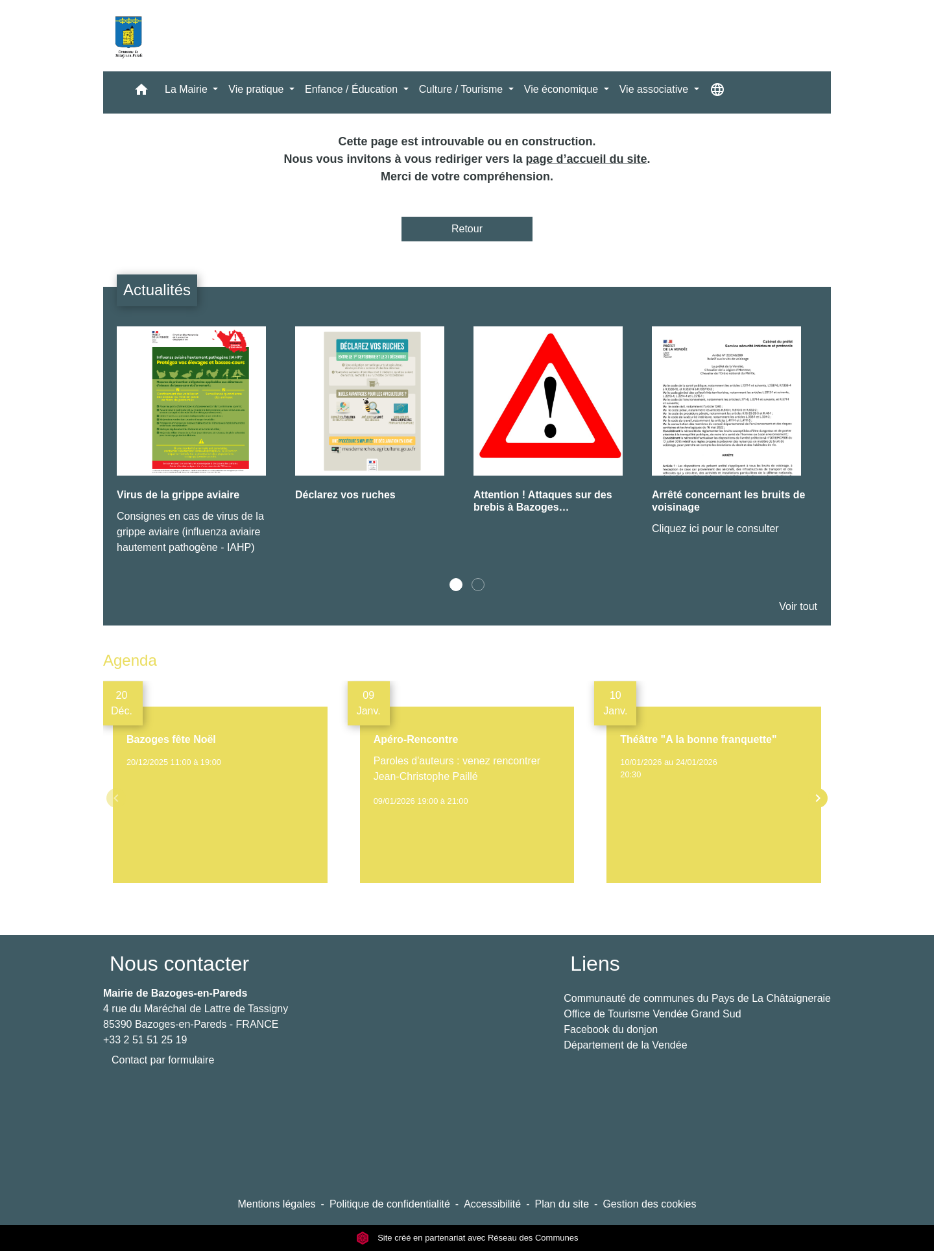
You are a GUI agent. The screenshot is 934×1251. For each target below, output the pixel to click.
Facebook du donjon (611, 1029)
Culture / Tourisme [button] (462, 89)
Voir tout (798, 606)
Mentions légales (276, 1203)
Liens (595, 963)
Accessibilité (492, 1203)
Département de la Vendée (625, 1045)
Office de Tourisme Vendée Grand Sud (652, 1013)
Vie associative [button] (655, 89)
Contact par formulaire (163, 1059)
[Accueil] (128, 35)
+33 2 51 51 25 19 (145, 1039)
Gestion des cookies (649, 1203)
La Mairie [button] (187, 89)
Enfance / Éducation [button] (353, 89)
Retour (467, 228)
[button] (141, 92)
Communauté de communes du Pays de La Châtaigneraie (697, 998)
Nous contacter (179, 963)
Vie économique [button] (562, 89)
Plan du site (561, 1203)
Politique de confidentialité (389, 1203)
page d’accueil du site (586, 158)
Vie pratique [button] (257, 89)
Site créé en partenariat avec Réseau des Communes (467, 1238)
